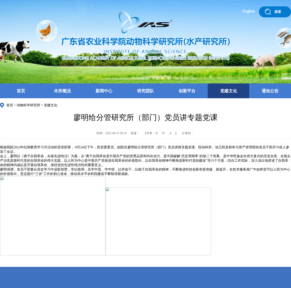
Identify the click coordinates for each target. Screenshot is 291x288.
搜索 (277, 12)
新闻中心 (104, 91)
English (248, 11)
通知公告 (270, 91)
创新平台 (187, 91)
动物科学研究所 (28, 105)
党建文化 (228, 91)
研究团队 (145, 91)
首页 (21, 91)
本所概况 (62, 91)
